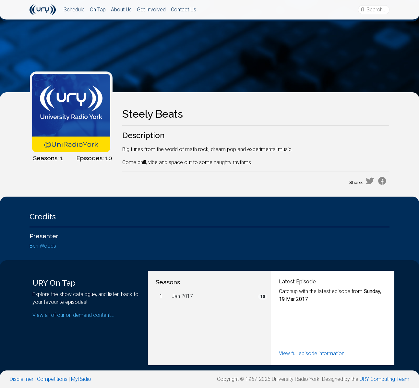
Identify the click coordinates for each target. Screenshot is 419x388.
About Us (121, 9)
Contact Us (183, 9)
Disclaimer (21, 379)
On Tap (98, 9)
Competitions (52, 379)
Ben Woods (43, 246)
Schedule (74, 9)
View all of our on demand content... (73, 315)
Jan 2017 (182, 296)
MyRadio (81, 379)
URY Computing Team (384, 379)
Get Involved (151, 9)
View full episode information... (313, 353)
